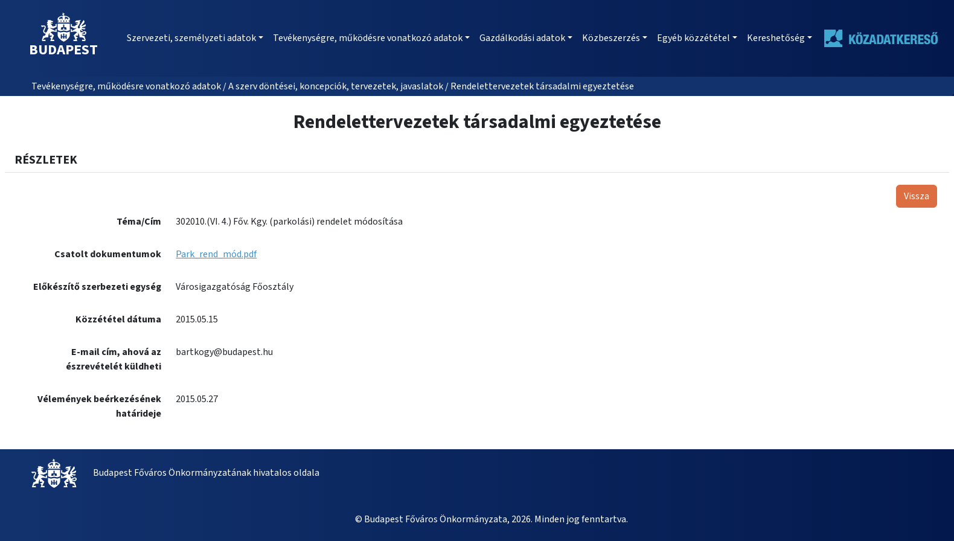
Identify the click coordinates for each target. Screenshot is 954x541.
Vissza (916, 196)
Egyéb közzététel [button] (693, 38)
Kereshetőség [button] (776, 38)
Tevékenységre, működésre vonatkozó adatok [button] (368, 38)
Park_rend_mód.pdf (216, 254)
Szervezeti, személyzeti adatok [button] (191, 38)
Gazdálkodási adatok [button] (522, 38)
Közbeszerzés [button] (611, 38)
